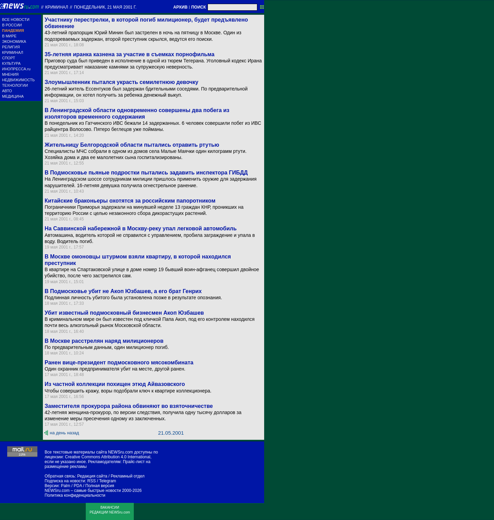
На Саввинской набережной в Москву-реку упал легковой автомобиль (141, 228)
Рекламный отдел (128, 476)
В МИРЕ (9, 36)
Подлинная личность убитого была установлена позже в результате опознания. (133, 297)
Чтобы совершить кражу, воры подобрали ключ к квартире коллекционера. (128, 391)
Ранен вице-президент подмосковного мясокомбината (119, 362)
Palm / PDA (71, 485)
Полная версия (99, 485)
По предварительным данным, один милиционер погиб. (107, 347)
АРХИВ (180, 7)
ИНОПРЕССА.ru (16, 69)
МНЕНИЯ (10, 74)
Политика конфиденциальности (75, 495)
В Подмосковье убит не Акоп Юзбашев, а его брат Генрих (123, 291)
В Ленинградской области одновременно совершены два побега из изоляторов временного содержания (137, 113)
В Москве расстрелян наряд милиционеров (104, 341)
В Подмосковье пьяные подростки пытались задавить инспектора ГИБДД (146, 173)
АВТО (7, 91)
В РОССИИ (12, 25)
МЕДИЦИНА (13, 96)
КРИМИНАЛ (12, 52)
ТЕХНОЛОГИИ (15, 85)
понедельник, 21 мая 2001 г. (105, 7)
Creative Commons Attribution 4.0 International (107, 457)
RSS (91, 481)
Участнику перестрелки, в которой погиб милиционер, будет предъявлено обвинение (146, 23)
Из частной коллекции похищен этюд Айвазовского (115, 384)
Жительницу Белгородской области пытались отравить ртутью (132, 145)
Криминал (56, 7)
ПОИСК (198, 7)
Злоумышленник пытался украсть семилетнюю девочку (121, 82)
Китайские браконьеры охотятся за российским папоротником (130, 201)
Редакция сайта (92, 476)
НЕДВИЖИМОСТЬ (18, 80)
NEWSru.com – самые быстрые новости (83, 490)
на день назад (64, 432)
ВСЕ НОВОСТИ (16, 19)
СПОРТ (8, 58)
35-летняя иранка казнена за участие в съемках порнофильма (129, 54)
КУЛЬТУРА (11, 63)
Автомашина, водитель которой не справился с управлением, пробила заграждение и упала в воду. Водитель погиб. (150, 238)
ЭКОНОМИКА (14, 41)
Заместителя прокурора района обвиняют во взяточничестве (129, 406)
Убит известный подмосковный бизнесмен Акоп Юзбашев (124, 313)
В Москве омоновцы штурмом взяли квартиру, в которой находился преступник (138, 260)
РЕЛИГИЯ (11, 47)
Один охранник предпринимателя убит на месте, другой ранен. (115, 369)
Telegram (107, 481)
